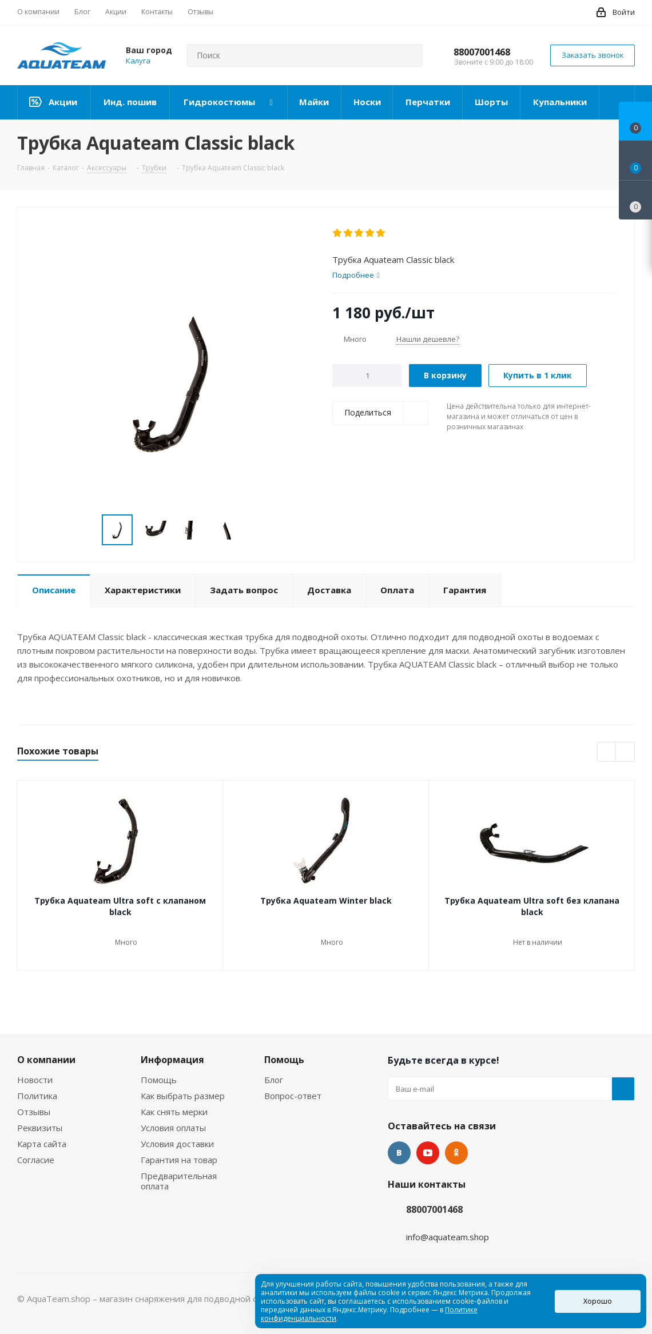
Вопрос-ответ (292, 1095)
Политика (37, 1095)
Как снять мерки (174, 1111)
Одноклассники (456, 1152)
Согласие (35, 1159)
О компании (46, 1059)
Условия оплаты (173, 1127)
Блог (273, 1079)
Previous (607, 752)
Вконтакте (399, 1152)
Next (625, 752)
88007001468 (482, 52)
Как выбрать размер (183, 1095)
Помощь (159, 1079)
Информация (172, 1059)
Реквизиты (39, 1127)
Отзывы (33, 1111)
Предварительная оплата (179, 1181)
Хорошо (597, 1301)
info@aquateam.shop (447, 1237)
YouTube (427, 1152)
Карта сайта (41, 1143)
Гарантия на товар (179, 1159)
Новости (35, 1079)
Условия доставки (177, 1143)
